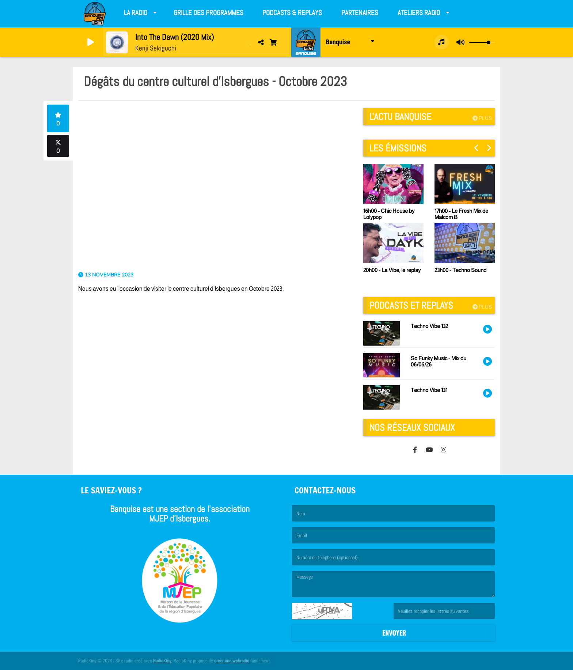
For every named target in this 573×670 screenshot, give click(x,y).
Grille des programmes (208, 12)
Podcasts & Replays (292, 12)
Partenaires (359, 12)
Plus (482, 118)
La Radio (135, 12)
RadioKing (162, 661)
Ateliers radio (419, 12)
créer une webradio (231, 661)
